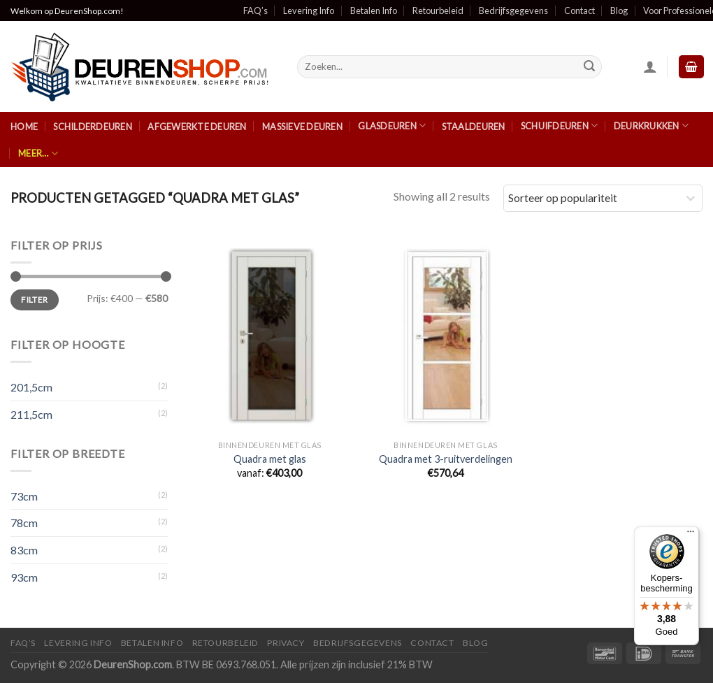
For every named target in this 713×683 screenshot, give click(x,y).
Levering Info (308, 10)
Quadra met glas (269, 459)
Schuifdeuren (559, 125)
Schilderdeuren (92, 126)
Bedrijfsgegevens (513, 10)
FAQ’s (255, 10)
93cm (24, 577)
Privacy (285, 643)
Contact (579, 10)
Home (24, 126)
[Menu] (690, 534)
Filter (34, 299)
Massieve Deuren (302, 126)
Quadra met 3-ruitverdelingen (445, 459)
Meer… (38, 153)
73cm (24, 496)
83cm (24, 549)
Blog (619, 10)
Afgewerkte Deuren (196, 126)
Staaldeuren (473, 126)
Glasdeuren (392, 125)
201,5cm (31, 387)
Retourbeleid (437, 10)
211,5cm (31, 414)
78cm (24, 522)
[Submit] (589, 67)
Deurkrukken (651, 125)
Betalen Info (373, 10)
